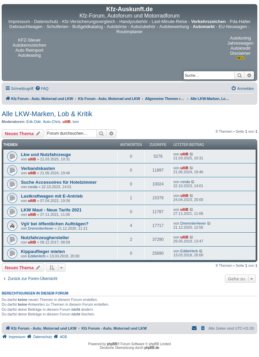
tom (76, 122)
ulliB (66, 122)
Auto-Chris (51, 122)
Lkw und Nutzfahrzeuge (46, 154)
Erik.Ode (33, 122)
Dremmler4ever (41, 228)
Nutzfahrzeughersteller (45, 237)
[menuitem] (42, 88)
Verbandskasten (38, 168)
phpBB (112, 344)
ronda (32, 187)
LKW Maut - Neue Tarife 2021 (51, 209)
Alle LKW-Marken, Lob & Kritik (47, 114)
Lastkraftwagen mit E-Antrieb (52, 196)
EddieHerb (37, 256)
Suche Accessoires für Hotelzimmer (59, 182)
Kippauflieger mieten (43, 251)
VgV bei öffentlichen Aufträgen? (54, 223)
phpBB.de (151, 348)
